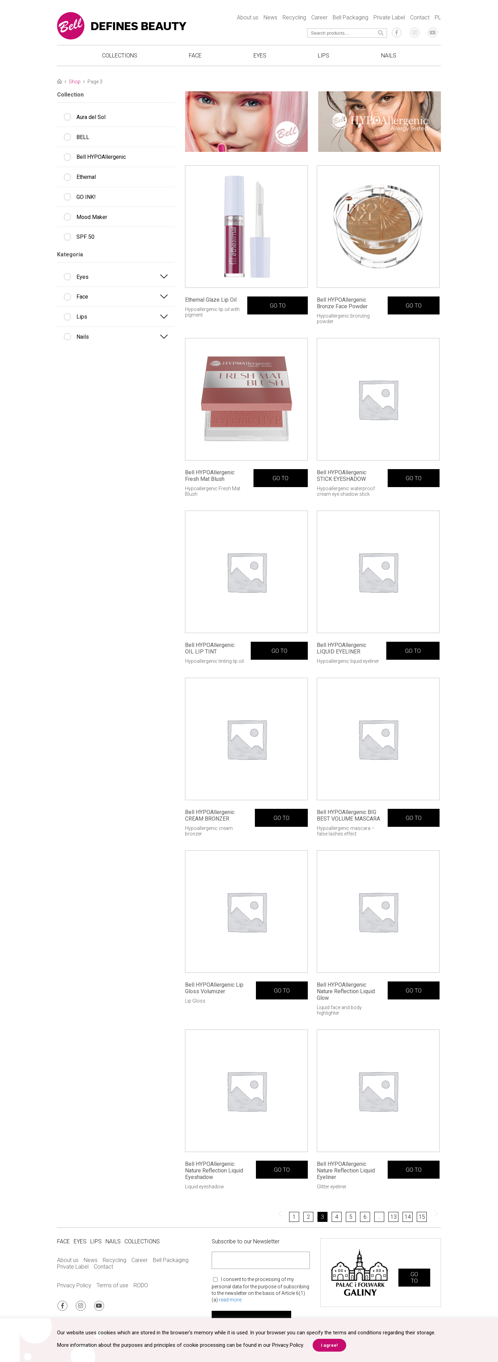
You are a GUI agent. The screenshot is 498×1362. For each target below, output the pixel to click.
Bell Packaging (350, 17)
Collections (119, 55)
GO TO (278, 306)
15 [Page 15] (422, 1217)
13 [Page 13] (393, 1217)
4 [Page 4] (336, 1217)
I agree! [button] (329, 1345)
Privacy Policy (74, 1286)
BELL (82, 137)
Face (195, 55)
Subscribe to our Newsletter (245, 1242)
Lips (323, 55)
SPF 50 (85, 237)
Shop (75, 81)
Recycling (294, 17)
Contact (420, 17)
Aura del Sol (90, 117)
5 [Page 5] (350, 1217)
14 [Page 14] (408, 1217)
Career (319, 17)
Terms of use (112, 1286)
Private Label (389, 17)
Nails (388, 55)
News (270, 17)
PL (438, 17)
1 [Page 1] (294, 1217)
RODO (140, 1286)
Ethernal (86, 177)
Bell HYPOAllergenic (101, 157)
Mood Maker (91, 217)
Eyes (259, 55)
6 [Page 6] (365, 1217)
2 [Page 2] (308, 1217)
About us (247, 17)
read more (230, 1301)
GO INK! (86, 197)
